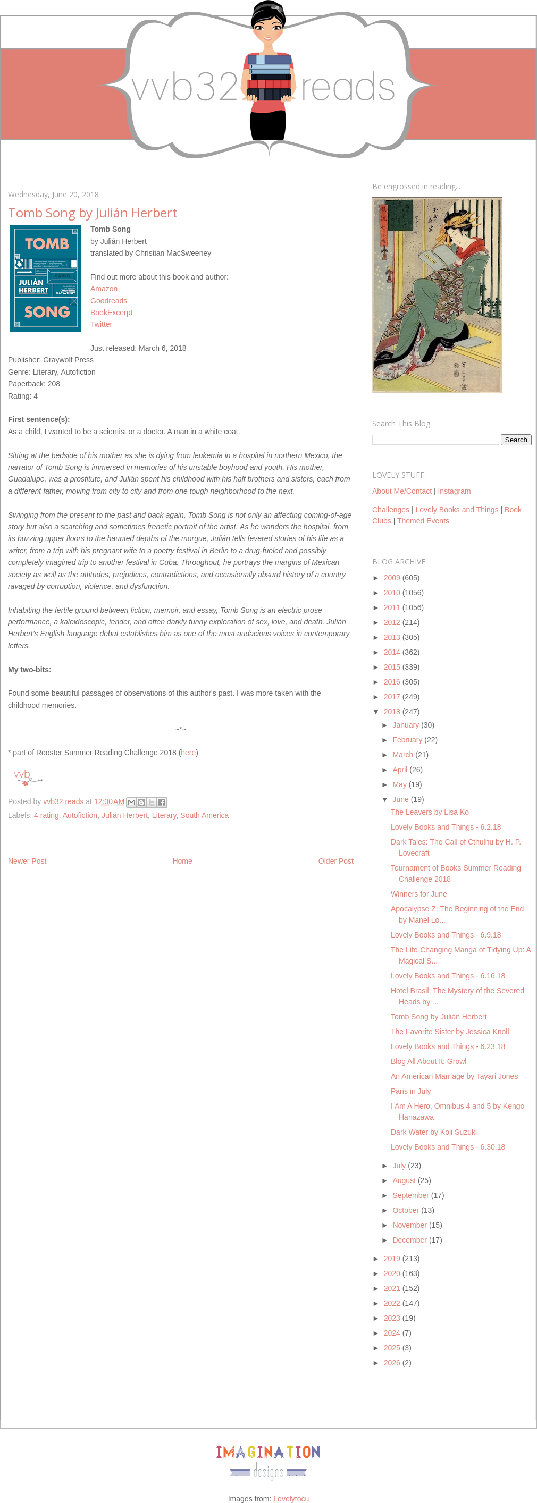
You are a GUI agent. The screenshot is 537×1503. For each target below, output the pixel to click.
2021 (393, 1288)
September (411, 1195)
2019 (393, 1258)
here (188, 752)
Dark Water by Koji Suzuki (434, 1132)
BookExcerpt (111, 312)
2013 (393, 637)
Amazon (104, 288)
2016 (393, 682)
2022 (393, 1303)
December (410, 1240)
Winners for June (419, 894)
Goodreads (108, 301)
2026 (393, 1362)
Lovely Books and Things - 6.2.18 (446, 827)
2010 (393, 592)
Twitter (101, 324)
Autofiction (80, 815)
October (406, 1210)
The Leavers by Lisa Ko (430, 812)
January (406, 725)
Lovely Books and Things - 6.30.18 (448, 1147)
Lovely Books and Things (456, 509)
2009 (393, 577)
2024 (393, 1333)
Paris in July (411, 1091)
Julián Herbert (125, 815)
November (410, 1225)
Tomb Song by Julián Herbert (439, 1016)
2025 (393, 1348)
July (400, 1165)
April (400, 769)
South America (204, 815)
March (403, 754)
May (400, 784)
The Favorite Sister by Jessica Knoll (450, 1031)
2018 (393, 711)
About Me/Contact (402, 491)
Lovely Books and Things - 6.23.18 (448, 1046)
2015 (393, 667)
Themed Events (423, 521)
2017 (393, 697)
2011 (393, 607)
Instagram (454, 491)
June (401, 799)
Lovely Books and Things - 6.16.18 (448, 976)
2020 (393, 1273)
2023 (393, 1318)
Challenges (390, 509)
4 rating (46, 815)
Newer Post (27, 861)
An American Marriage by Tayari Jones (454, 1076)
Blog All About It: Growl (428, 1061)
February (408, 740)
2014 (393, 652)
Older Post (336, 861)
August (404, 1180)
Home (182, 861)
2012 (393, 622)
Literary (164, 815)
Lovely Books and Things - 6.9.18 (446, 935)
